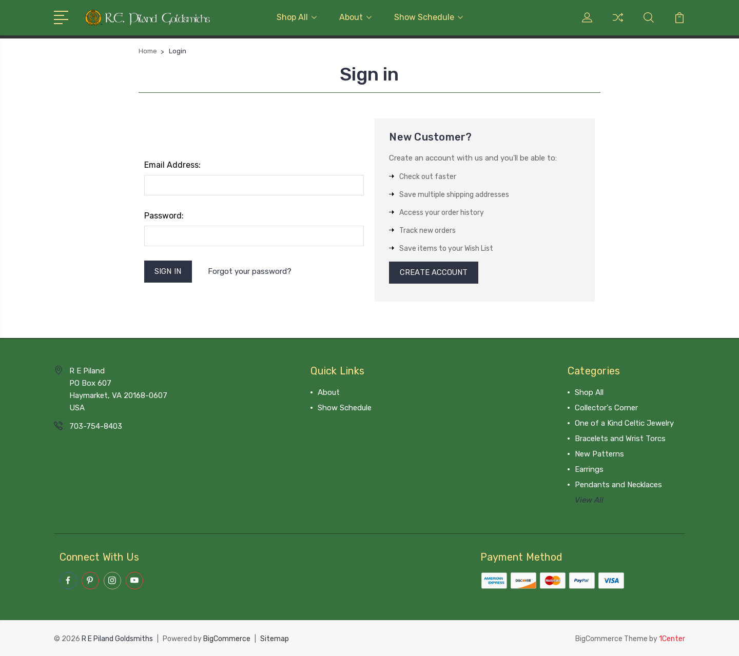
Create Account (434, 272)
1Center (672, 638)
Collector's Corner (606, 408)
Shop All (297, 17)
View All (589, 500)
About (355, 17)
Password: (164, 216)
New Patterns (599, 454)
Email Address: (172, 165)
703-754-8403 (95, 426)
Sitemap (274, 638)
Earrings (589, 469)
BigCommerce (226, 638)
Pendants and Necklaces (618, 485)
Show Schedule (428, 17)
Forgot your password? (249, 271)
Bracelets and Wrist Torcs (620, 439)
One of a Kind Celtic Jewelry (624, 423)
